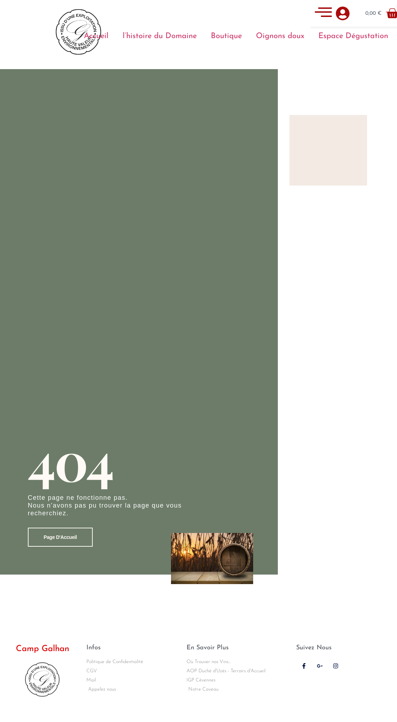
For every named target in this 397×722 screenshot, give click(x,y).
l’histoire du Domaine (160, 36)
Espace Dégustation (353, 36)
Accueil (96, 36)
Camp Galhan (42, 649)
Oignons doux (280, 36)
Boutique (226, 36)
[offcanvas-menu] (323, 13)
